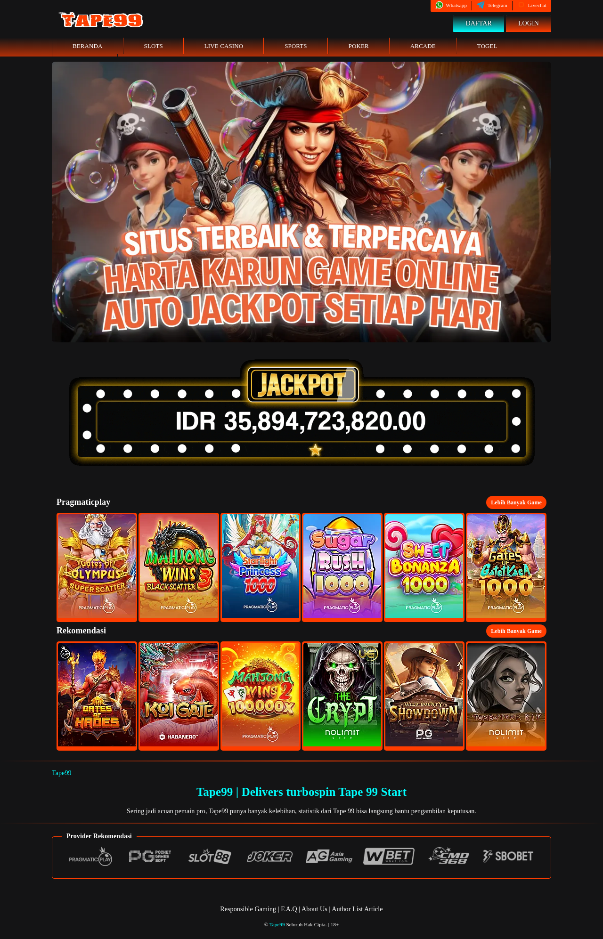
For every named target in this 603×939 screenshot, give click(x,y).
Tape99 (62, 773)
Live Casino (223, 45)
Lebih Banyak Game (516, 502)
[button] (97, 567)
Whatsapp (451, 5)
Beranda (88, 45)
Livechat (531, 5)
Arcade (423, 45)
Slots (153, 45)
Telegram (492, 5)
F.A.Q (289, 909)
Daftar (478, 23)
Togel (487, 45)
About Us (315, 909)
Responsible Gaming (248, 909)
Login (528, 23)
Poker (359, 45)
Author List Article (357, 909)
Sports (296, 45)
